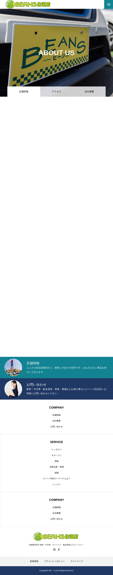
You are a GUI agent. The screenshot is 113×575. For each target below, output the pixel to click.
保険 (57, 473)
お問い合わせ (56, 426)
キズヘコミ (56, 455)
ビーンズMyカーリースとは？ (56, 478)
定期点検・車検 (56, 467)
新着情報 (34, 561)
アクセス (56, 91)
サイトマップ (77, 561)
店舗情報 (56, 415)
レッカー (57, 484)
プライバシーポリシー (54, 561)
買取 (57, 461)
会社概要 (89, 91)
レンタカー (56, 449)
